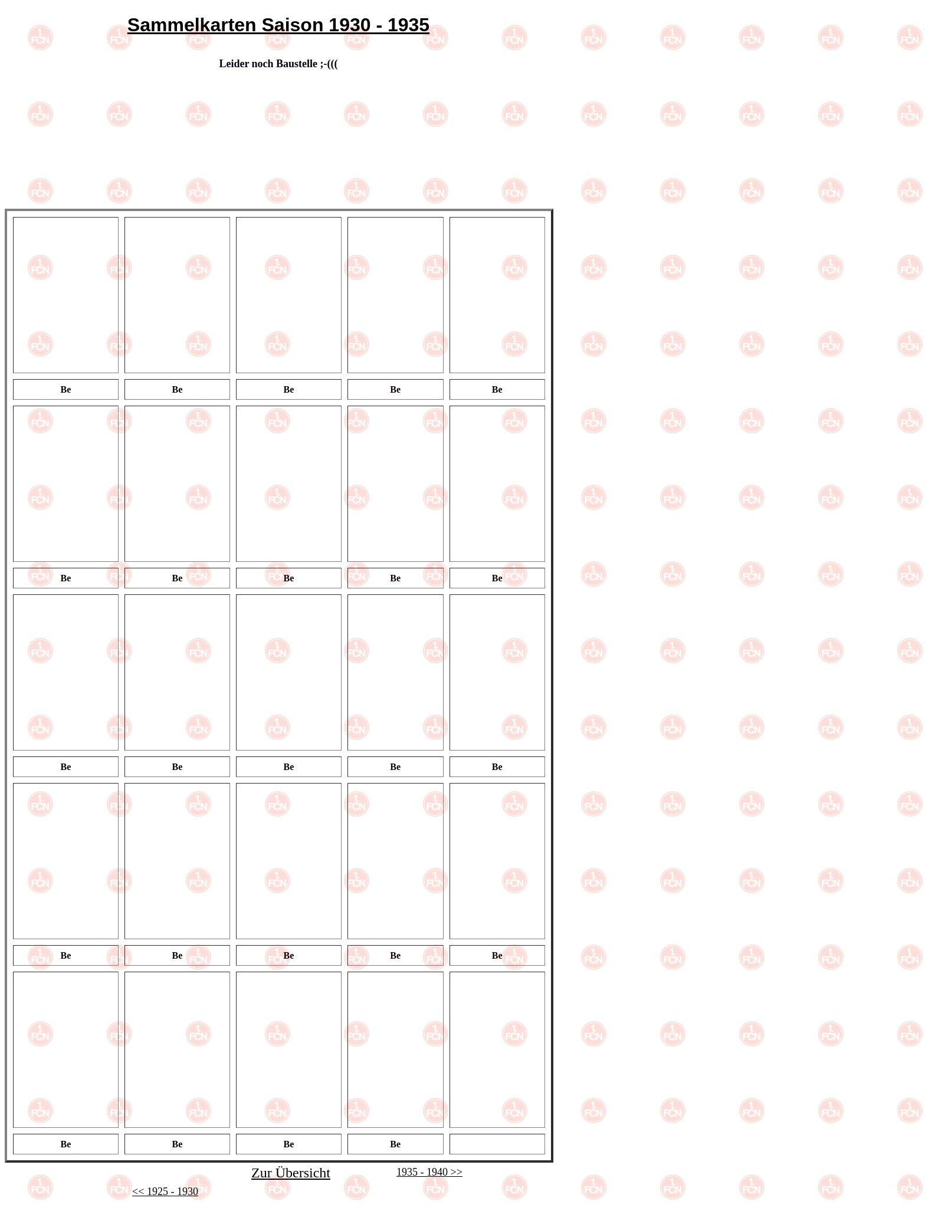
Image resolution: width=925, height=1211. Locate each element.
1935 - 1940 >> (429, 1172)
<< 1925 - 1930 (165, 1191)
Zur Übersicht (290, 1172)
